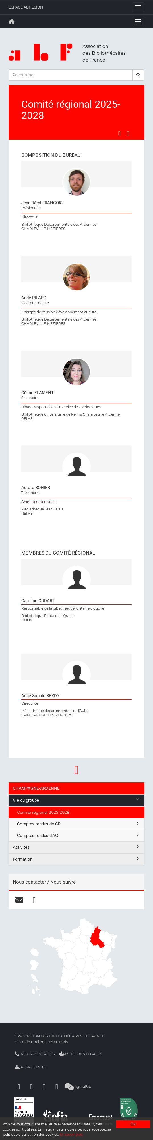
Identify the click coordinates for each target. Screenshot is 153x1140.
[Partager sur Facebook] (119, 133)
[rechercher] (138, 75)
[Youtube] (44, 1086)
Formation (76, 859)
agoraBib (78, 1086)
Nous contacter (34, 1054)
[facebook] (34, 900)
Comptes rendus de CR (78, 823)
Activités (76, 847)
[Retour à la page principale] (11, 21)
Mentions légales (80, 1054)
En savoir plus (71, 1134)
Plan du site (30, 1067)
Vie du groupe (76, 800)
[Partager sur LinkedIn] (128, 133)
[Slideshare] (56, 1086)
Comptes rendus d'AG (78, 835)
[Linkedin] (31, 1086)
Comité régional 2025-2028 (43, 812)
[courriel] (19, 900)
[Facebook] (18, 1086)
